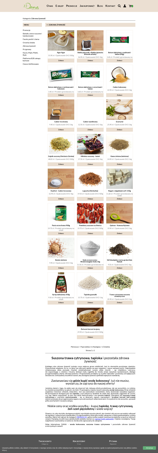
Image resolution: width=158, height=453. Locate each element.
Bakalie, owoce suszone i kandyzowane (32, 34)
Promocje (26, 30)
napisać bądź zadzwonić (104, 419)
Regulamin (113, 444)
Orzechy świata (29, 42)
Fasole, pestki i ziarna (31, 39)
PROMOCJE (82, 417)
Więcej (4, 450)
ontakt (110, 6)
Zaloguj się (45, 444)
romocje (71, 6)
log (100, 6)
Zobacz (61, 60)
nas (50, 6)
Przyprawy (27, 49)
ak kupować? (87, 6)
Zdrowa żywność (29, 46)
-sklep (60, 6)
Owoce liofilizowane (31, 64)
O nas (79, 444)
